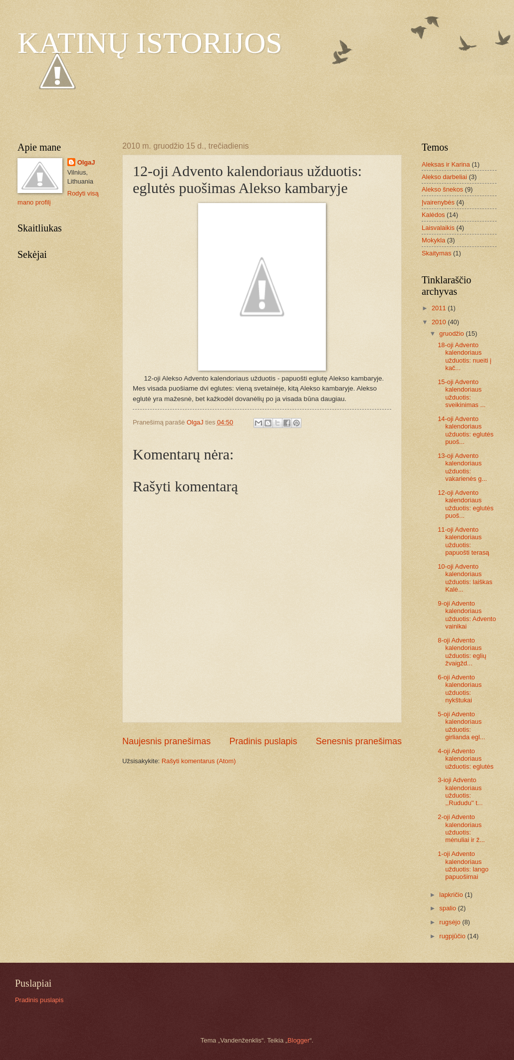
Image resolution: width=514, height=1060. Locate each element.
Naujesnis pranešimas (166, 741)
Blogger (298, 1040)
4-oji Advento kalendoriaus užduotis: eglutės (466, 758)
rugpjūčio (453, 936)
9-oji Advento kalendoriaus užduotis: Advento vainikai (467, 615)
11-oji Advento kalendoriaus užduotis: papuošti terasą (463, 541)
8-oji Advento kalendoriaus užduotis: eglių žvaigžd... (462, 651)
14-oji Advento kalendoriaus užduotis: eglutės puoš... (466, 430)
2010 (440, 322)
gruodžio (452, 333)
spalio (448, 908)
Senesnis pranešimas (359, 741)
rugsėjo (450, 922)
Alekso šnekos (442, 189)
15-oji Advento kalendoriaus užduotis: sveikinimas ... (462, 393)
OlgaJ (86, 162)
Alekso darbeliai (444, 177)
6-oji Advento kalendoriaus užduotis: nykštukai (460, 688)
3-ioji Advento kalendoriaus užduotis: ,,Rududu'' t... (460, 791)
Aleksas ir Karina (446, 164)
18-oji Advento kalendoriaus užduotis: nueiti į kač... (464, 356)
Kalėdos (433, 214)
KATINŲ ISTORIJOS (149, 42)
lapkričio (452, 894)
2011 (440, 308)
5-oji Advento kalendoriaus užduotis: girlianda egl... (461, 725)
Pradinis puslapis (263, 741)
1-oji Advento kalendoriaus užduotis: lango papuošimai (463, 865)
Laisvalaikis (438, 227)
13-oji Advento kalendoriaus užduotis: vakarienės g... (462, 467)
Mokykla (433, 240)
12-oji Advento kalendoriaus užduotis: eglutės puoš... (466, 504)
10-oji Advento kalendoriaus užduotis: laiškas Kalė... (465, 578)
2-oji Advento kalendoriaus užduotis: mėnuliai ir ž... (461, 828)
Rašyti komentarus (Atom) (199, 761)
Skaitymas (436, 253)
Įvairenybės (438, 202)
